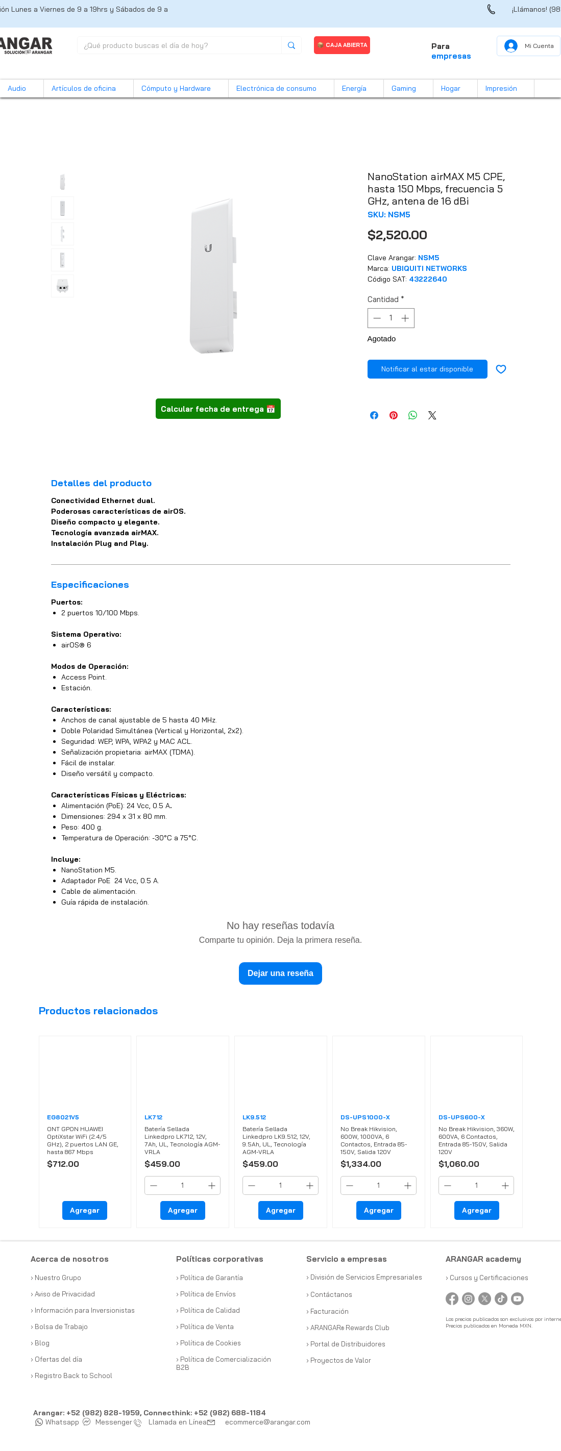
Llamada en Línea (172, 1422)
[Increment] (406, 318)
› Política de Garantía (209, 1277)
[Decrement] (376, 318)
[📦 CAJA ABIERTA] (342, 45)
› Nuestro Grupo (56, 1277)
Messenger (107, 1422)
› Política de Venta (205, 1326)
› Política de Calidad (208, 1310)
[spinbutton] (390, 318)
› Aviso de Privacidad (63, 1294)
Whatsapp (57, 1422)
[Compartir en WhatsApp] (413, 415)
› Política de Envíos (206, 1294)
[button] (21, 88)
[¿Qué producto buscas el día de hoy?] (172, 46)
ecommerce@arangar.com (267, 1422)
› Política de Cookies (208, 1343)
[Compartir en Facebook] (374, 415)
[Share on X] (432, 415)
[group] (281, 1132)
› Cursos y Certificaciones (487, 1277)
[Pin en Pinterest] (393, 415)
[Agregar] (84, 1210)
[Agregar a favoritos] (501, 369)
